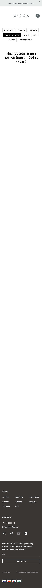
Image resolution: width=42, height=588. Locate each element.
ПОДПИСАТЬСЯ (21, 561)
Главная (5, 497)
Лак (34, 35)
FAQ (17, 506)
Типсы (26, 35)
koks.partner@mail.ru (10, 527)
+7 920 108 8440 (8, 523)
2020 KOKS (6, 572)
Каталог (5, 502)
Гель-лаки (21, 30)
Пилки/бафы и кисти (12, 35)
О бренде (6, 506)
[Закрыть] (39, 1)
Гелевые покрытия (26, 40)
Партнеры (19, 497)
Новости (18, 502)
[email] (21, 554)
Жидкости (33, 30)
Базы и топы (8, 30)
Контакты (32, 502)
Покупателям (34, 497)
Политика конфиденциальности (27, 572)
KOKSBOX (12, 40)
